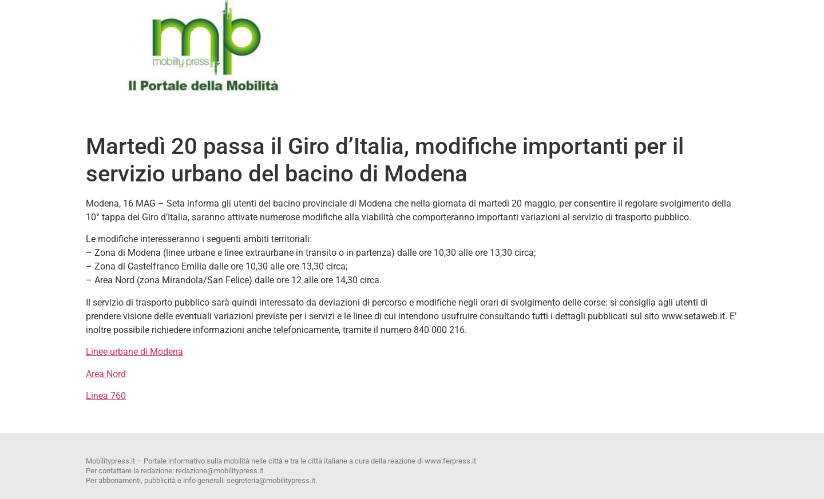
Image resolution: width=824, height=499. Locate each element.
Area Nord (106, 374)
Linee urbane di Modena (134, 351)
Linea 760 (106, 395)
